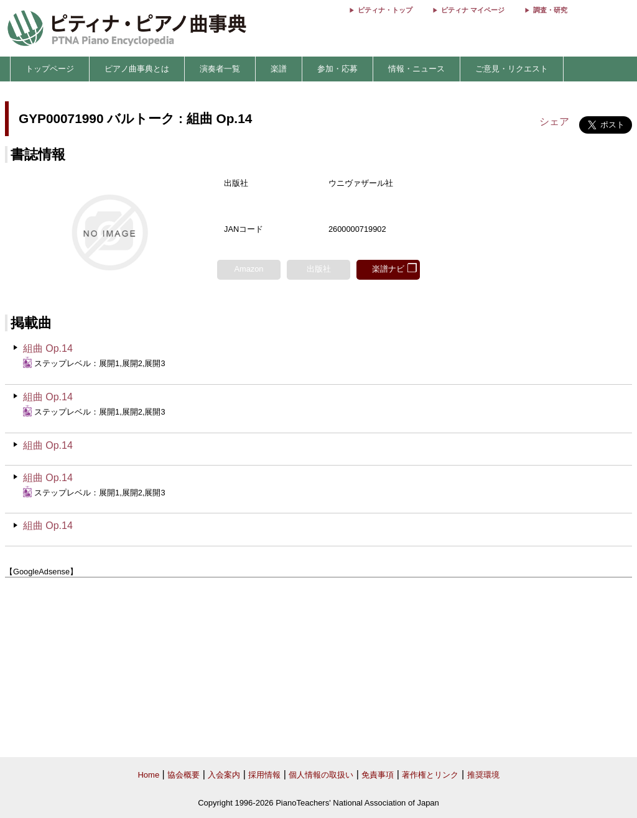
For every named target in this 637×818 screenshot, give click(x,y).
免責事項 (377, 774)
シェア (554, 121)
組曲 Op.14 (48, 348)
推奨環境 (483, 774)
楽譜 (279, 68)
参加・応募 (337, 68)
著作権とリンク (430, 774)
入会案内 (224, 774)
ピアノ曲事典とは (137, 68)
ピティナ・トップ (385, 10)
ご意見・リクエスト (511, 68)
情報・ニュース (416, 68)
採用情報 (264, 774)
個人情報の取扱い (321, 774)
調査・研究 (550, 10)
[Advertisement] (318, 668)
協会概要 (183, 774)
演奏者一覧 (220, 68)
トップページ (50, 68)
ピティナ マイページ (472, 10)
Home (148, 774)
